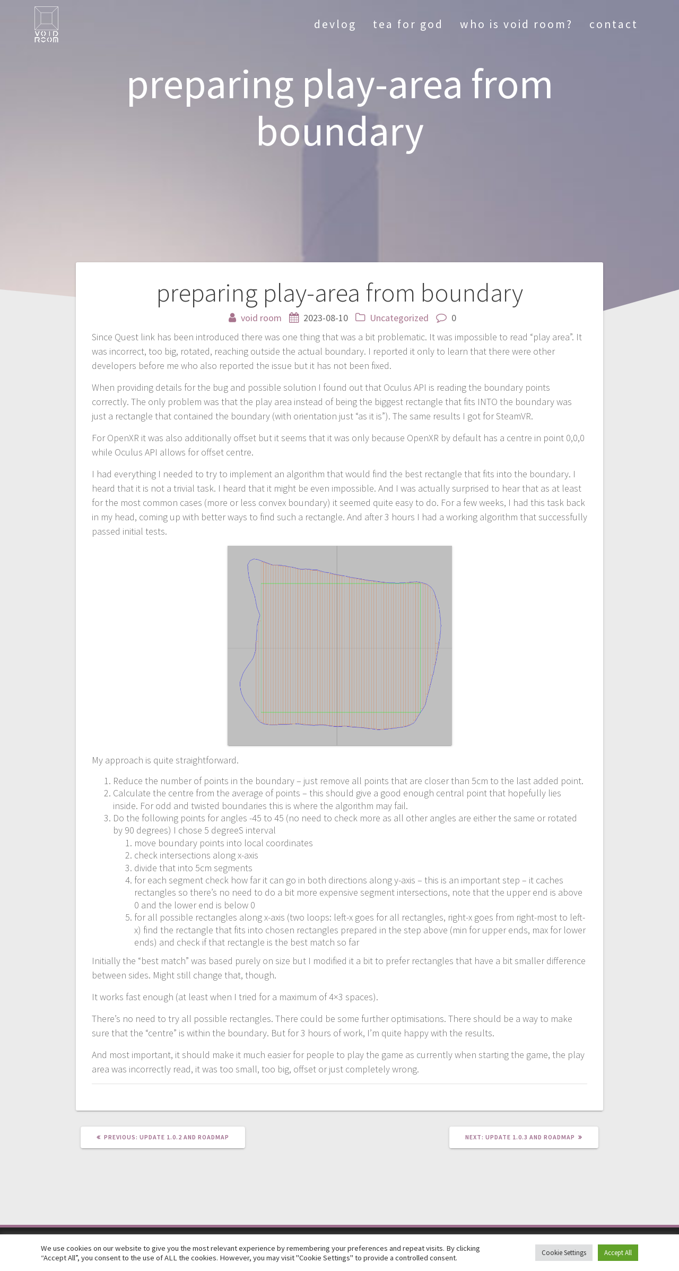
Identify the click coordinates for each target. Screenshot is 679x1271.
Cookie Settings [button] (564, 1252)
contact (613, 24)
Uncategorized (399, 318)
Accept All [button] (618, 1252)
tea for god (408, 24)
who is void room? (516, 24)
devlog (335, 24)
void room (261, 318)
